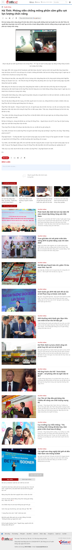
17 (12, 500)
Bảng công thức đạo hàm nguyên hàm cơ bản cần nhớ (17, 494)
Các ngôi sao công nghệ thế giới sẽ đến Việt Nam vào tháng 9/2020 (54, 452)
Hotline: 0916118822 (46, 2)
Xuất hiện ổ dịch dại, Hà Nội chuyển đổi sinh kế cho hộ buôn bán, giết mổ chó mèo (44, 200)
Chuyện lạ (51, 533)
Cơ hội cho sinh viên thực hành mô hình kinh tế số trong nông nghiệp (61, 200)
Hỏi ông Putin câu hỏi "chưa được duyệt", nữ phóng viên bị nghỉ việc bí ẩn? (53, 373)
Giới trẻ (36, 533)
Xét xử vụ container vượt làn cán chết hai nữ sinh (15, 483)
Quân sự (58, 533)
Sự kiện (64, 533)
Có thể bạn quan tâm (10, 183)
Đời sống (7, 533)
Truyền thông (7, 7)
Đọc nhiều (10, 479)
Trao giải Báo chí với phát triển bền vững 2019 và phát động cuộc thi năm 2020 (53, 240)
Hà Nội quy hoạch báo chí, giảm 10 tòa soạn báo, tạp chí (53, 266)
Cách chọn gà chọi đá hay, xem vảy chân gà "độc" (15, 509)
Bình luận (5, 158)
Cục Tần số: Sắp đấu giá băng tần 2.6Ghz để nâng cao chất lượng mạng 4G (53, 400)
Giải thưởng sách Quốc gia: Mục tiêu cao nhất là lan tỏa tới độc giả (53, 319)
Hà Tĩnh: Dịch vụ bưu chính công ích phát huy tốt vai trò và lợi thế (52, 346)
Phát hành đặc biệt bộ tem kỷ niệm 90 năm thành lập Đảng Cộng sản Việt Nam (53, 214)
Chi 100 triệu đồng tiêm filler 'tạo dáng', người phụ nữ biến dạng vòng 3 (9, 200)
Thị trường (15, 533)
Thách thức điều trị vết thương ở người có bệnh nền (26, 200)
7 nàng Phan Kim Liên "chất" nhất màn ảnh (14, 513)
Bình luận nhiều (26, 479)
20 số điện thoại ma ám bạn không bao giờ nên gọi (16, 504)
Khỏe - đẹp (43, 533)
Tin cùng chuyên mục (10, 206)
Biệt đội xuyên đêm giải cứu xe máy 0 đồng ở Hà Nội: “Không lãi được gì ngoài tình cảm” (16, 518)
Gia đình (29, 533)
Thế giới (22, 533)
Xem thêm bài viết (36, 475)
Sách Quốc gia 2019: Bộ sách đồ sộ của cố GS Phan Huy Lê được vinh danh (53, 293)
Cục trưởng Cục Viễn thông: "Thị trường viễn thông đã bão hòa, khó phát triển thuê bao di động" (52, 427)
